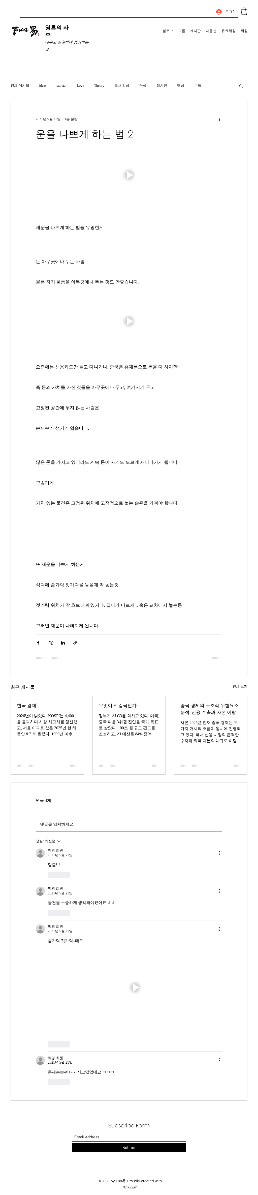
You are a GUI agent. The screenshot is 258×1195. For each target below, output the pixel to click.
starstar (61, 86)
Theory (99, 86)
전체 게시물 (20, 86)
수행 (197, 86)
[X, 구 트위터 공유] (50, 642)
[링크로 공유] (75, 642)
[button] (244, 11)
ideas (43, 86)
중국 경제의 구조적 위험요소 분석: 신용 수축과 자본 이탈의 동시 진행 (210, 709)
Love (80, 86)
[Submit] (129, 1147)
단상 (142, 86)
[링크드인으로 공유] (62, 642)
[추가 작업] (219, 119)
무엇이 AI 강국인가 (118, 705)
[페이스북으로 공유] (38, 642)
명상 (180, 86)
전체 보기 (240, 686)
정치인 (161, 86)
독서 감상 (122, 86)
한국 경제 (26, 705)
